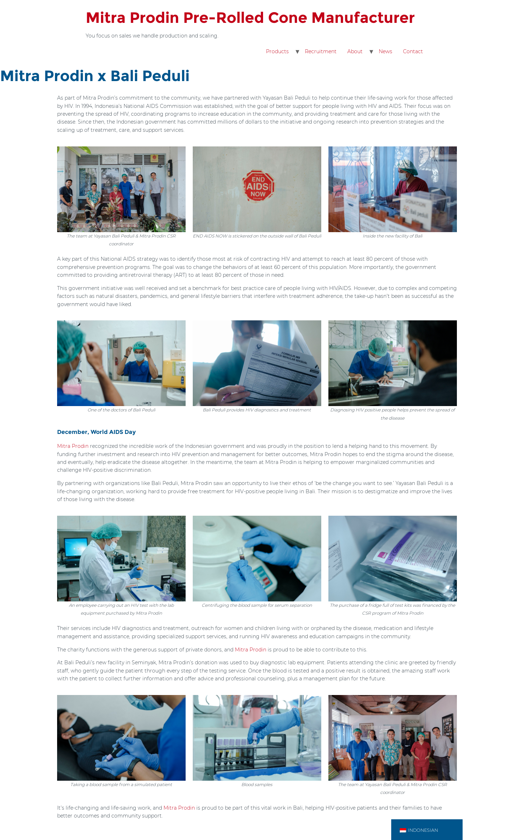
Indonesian (419, 830)
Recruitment (321, 51)
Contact (413, 51)
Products (277, 51)
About (355, 51)
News (385, 51)
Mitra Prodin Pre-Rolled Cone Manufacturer (250, 17)
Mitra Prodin (73, 446)
